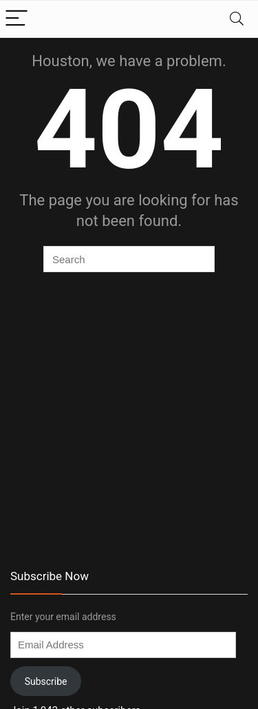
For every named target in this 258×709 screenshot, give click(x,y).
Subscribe (46, 681)
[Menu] (16, 19)
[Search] (236, 19)
